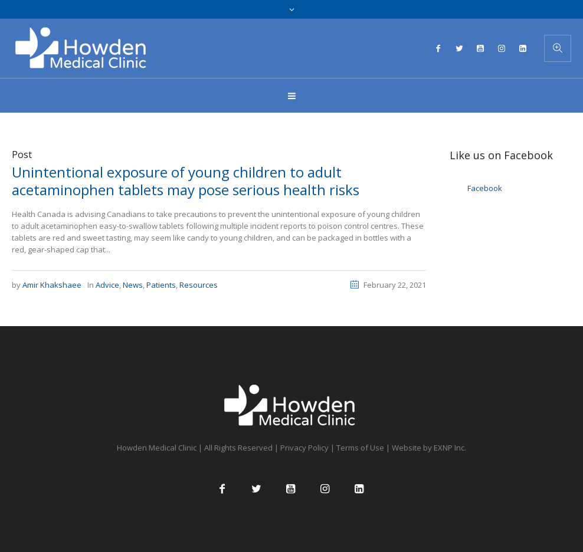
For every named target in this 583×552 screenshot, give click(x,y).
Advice (107, 285)
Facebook (484, 188)
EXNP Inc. (450, 447)
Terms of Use (360, 447)
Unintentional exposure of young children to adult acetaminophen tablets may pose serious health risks (185, 180)
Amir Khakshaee (51, 285)
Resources (198, 285)
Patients (161, 285)
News (133, 285)
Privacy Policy (304, 447)
